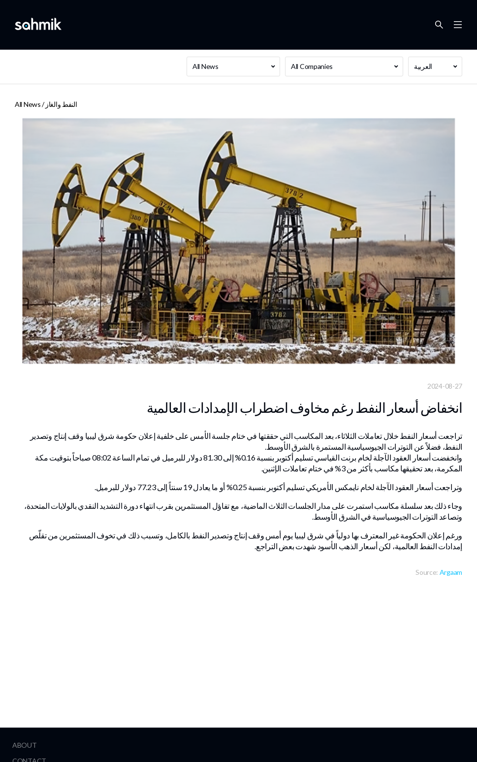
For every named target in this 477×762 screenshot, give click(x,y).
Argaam (451, 572)
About (24, 745)
